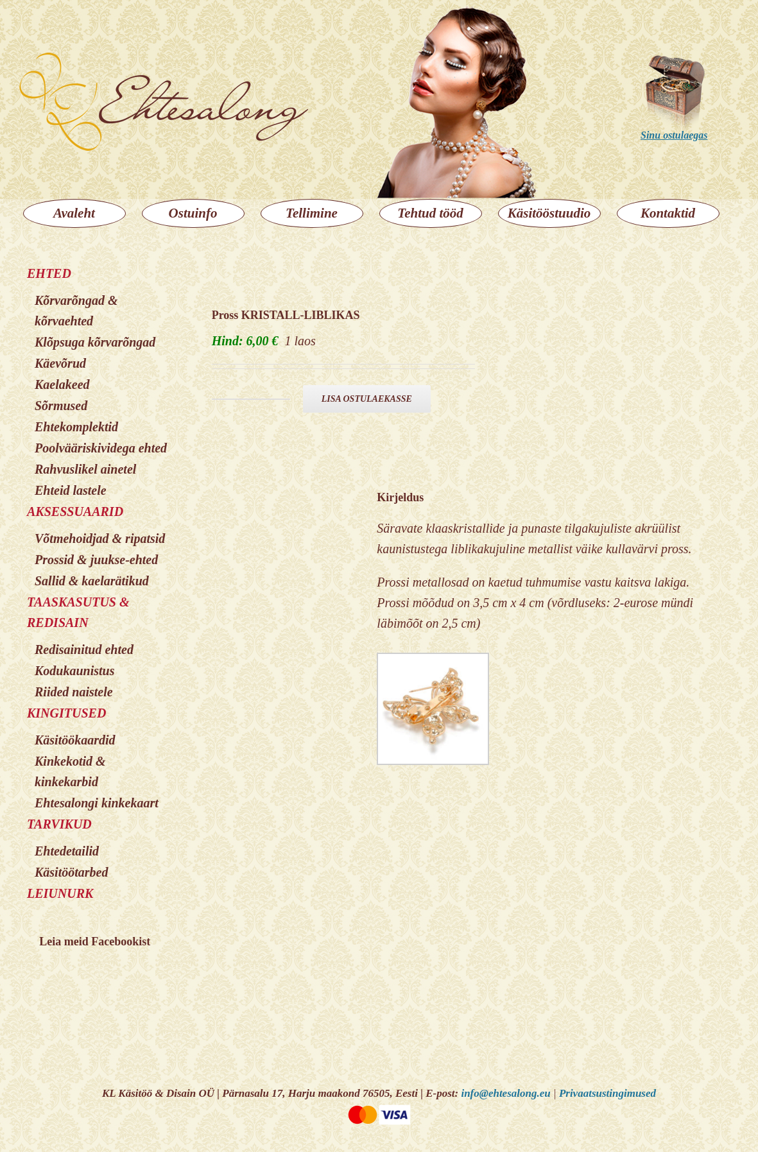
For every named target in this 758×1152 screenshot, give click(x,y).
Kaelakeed (62, 384)
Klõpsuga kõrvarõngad (95, 342)
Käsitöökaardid (75, 740)
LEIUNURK (60, 893)
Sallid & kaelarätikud (92, 581)
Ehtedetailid (67, 851)
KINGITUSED (66, 713)
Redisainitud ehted (84, 649)
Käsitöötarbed (71, 872)
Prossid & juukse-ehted (96, 560)
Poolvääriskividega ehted (101, 448)
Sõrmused (61, 406)
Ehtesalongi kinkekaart (97, 803)
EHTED (49, 273)
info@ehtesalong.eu (505, 1093)
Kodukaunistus (75, 671)
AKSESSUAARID (75, 511)
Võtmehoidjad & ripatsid (100, 538)
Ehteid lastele (71, 490)
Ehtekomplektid (76, 427)
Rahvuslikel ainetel (85, 469)
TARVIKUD (59, 824)
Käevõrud (60, 363)
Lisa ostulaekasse (367, 399)
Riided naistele (74, 692)
